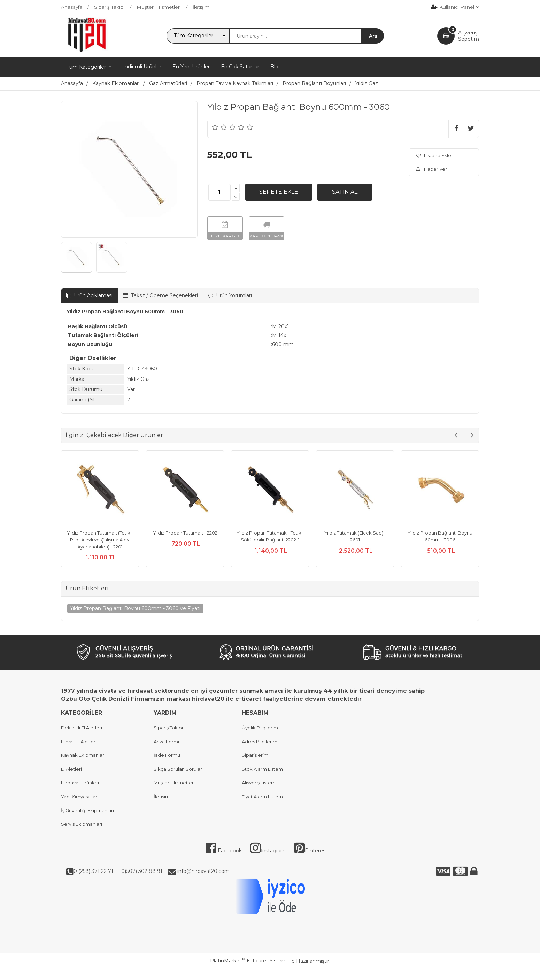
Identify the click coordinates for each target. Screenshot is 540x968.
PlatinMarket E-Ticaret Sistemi (249, 961)
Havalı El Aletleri (79, 741)
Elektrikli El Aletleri (81, 727)
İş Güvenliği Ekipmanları (87, 810)
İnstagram (268, 850)
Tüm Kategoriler (86, 67)
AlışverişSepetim (468, 36)
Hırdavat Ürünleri (80, 782)
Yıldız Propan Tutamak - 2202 (185, 533)
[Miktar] (219, 192)
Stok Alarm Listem (262, 769)
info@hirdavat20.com (203, 871)
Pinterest (310, 850)
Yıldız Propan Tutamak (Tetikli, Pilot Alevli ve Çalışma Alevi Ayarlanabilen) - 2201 (100, 539)
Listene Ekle (433, 155)
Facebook (224, 850)
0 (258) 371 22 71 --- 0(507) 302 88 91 (118, 871)
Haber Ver (431, 169)
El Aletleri (71, 769)
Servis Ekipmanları (81, 824)
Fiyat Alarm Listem (262, 796)
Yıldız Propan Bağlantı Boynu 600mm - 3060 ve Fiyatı (135, 608)
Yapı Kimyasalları (79, 796)
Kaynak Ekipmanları (83, 755)
